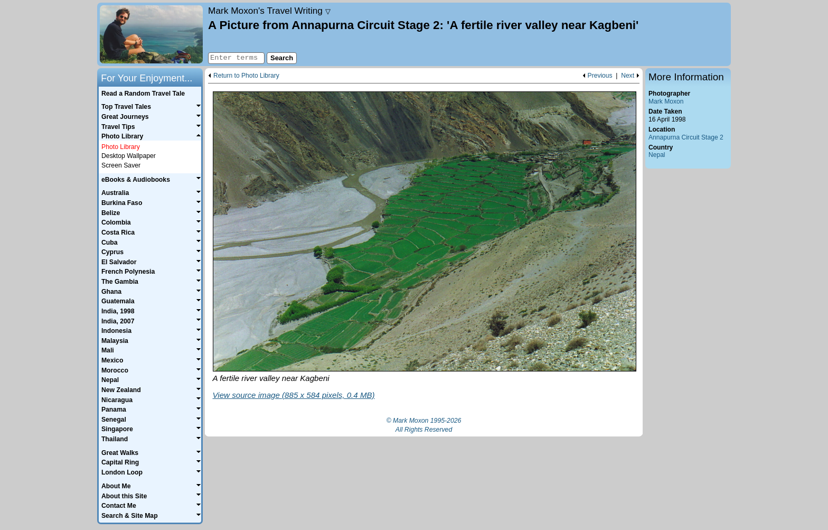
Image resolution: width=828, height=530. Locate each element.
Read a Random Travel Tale (143, 93)
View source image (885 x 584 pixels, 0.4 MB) (294, 394)
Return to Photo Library (246, 75)
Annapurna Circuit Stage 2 (685, 137)
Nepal (656, 155)
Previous (600, 75)
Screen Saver (120, 165)
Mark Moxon (665, 101)
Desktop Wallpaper (128, 156)
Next (627, 75)
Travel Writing (269, 10)
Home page (151, 34)
